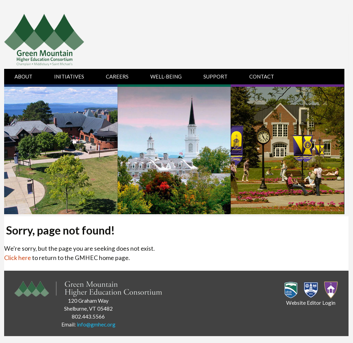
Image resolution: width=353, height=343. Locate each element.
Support (215, 76)
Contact (261, 76)
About (23, 76)
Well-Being (166, 76)
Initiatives (69, 76)
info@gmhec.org (96, 324)
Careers (117, 76)
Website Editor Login (310, 303)
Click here (17, 257)
